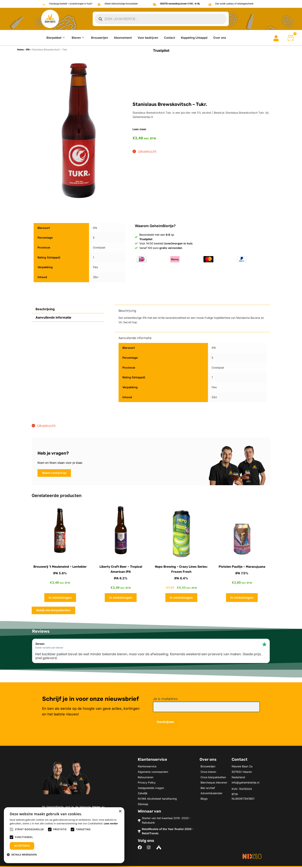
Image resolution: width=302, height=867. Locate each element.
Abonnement (123, 38)
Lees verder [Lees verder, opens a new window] (111, 823)
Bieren (78, 38)
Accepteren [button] (22, 845)
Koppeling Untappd (194, 38)
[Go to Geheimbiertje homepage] (50, 19)
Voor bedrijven (148, 38)
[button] (23, 854)
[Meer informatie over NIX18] (252, 856)
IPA (28, 49)
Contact (169, 38)
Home (20, 49)
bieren (96, 806)
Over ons (219, 38)
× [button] (120, 811)
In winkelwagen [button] (60, 597)
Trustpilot (161, 50)
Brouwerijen (99, 38)
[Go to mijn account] (276, 38)
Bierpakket (55, 38)
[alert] (64, 835)
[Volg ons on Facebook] (141, 847)
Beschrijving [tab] (45, 309)
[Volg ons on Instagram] (150, 847)
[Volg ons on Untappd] (159, 847)
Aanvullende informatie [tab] (53, 317)
